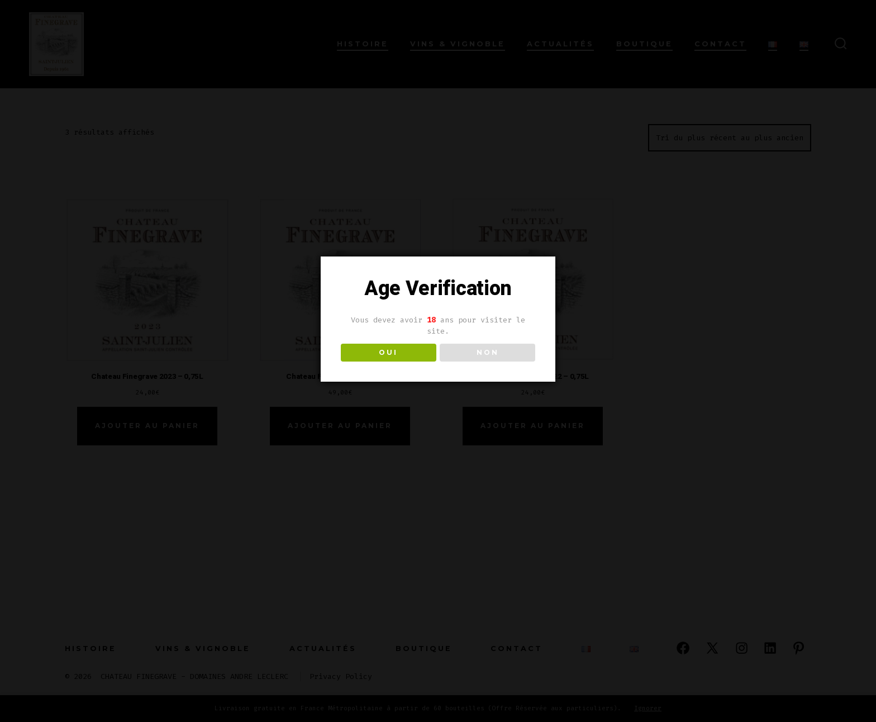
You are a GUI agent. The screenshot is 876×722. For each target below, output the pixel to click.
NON (488, 352)
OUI (388, 352)
